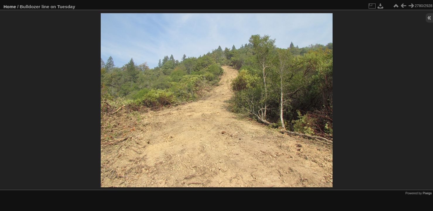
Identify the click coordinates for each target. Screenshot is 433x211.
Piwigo (427, 193)
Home (10, 6)
